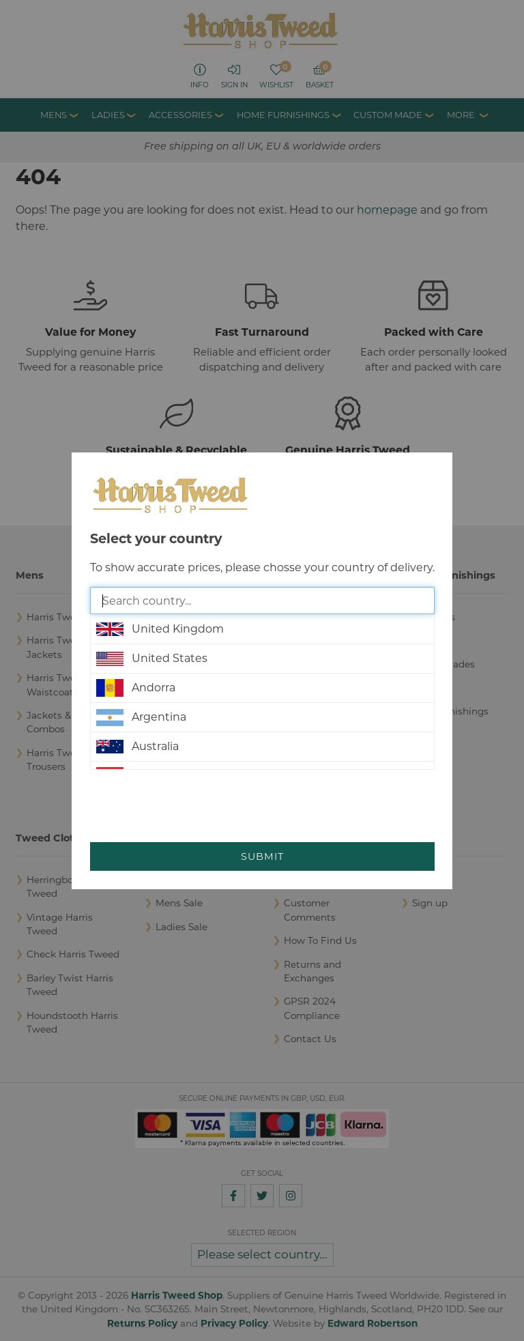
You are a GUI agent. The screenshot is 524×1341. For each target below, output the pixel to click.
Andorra (135, 688)
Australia (137, 746)
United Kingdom (160, 629)
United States (151, 658)
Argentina (141, 717)
